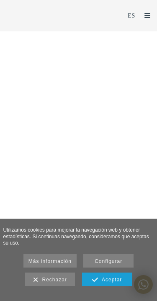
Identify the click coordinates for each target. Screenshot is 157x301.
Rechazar (50, 280)
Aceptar (107, 280)
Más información (50, 261)
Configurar (108, 261)
